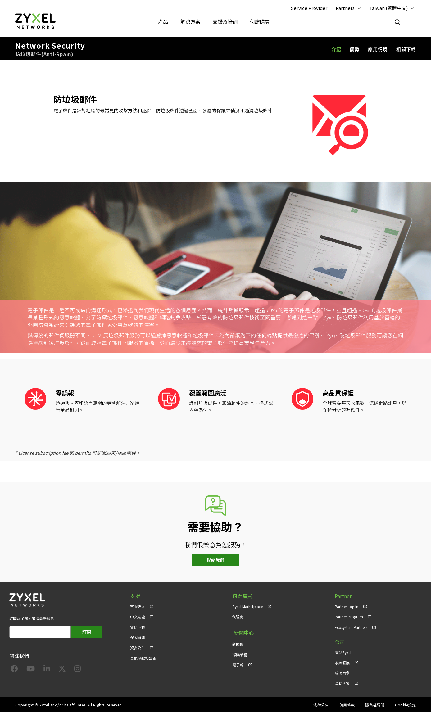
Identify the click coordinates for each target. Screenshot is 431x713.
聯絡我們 (215, 561)
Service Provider (309, 8)
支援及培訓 (225, 21)
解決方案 (190, 21)
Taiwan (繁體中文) (388, 8)
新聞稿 (237, 642)
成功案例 (342, 673)
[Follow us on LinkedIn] (46, 670)
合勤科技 (342, 683)
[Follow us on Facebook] (14, 670)
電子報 (237, 663)
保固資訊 (137, 638)
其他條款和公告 (143, 658)
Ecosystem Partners (351, 627)
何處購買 (260, 21)
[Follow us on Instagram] (77, 670)
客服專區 (137, 607)
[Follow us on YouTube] (30, 670)
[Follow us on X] (62, 670)
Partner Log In (346, 607)
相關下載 (406, 50)
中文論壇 (137, 617)
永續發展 (342, 663)
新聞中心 (242, 632)
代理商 (237, 617)
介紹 (336, 50)
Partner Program (349, 617)
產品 (163, 21)
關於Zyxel (343, 653)
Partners (345, 8)
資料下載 (137, 627)
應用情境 (378, 50)
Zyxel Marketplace (247, 607)
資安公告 (137, 648)
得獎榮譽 (239, 653)
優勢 (355, 50)
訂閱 (86, 633)
